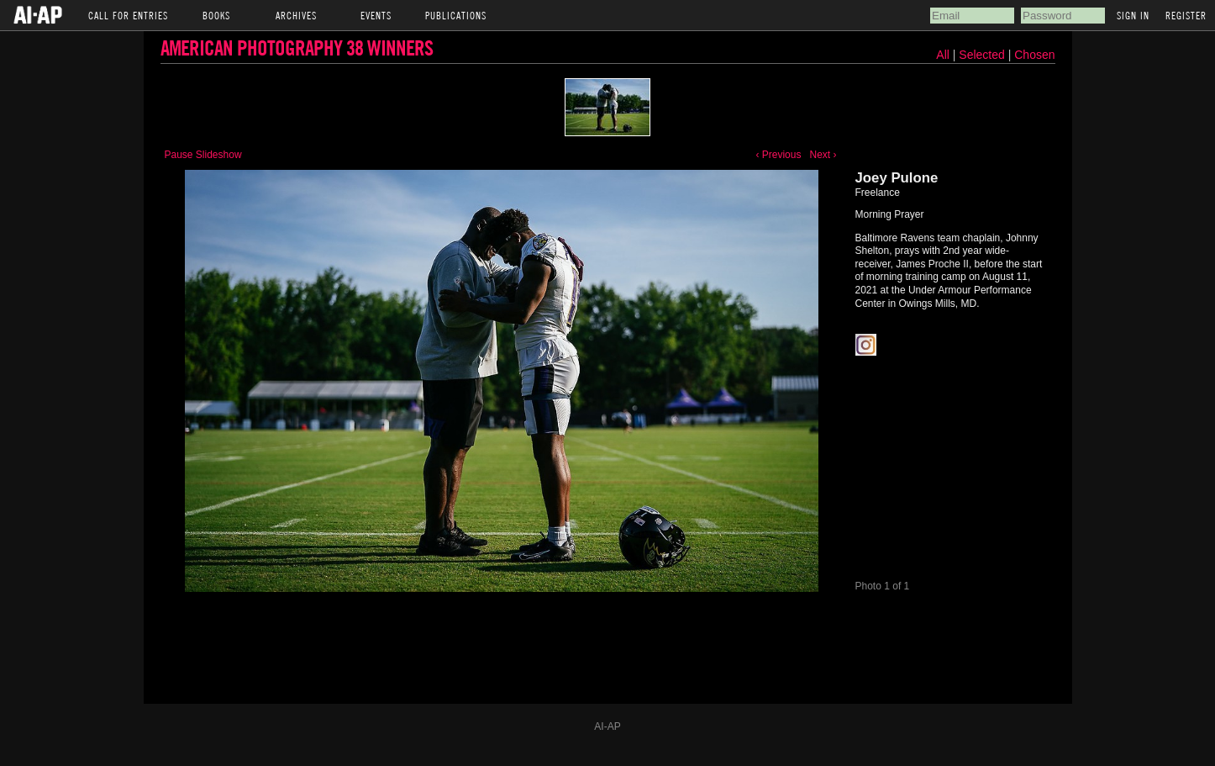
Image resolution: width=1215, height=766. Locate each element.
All (942, 54)
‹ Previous (778, 155)
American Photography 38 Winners (296, 47)
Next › (822, 155)
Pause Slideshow (203, 155)
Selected (983, 54)
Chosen (1034, 54)
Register (1186, 15)
